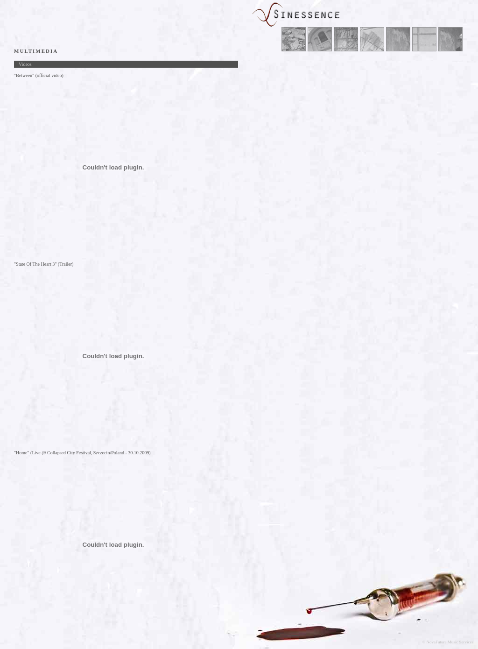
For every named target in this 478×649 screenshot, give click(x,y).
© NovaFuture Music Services (447, 642)
